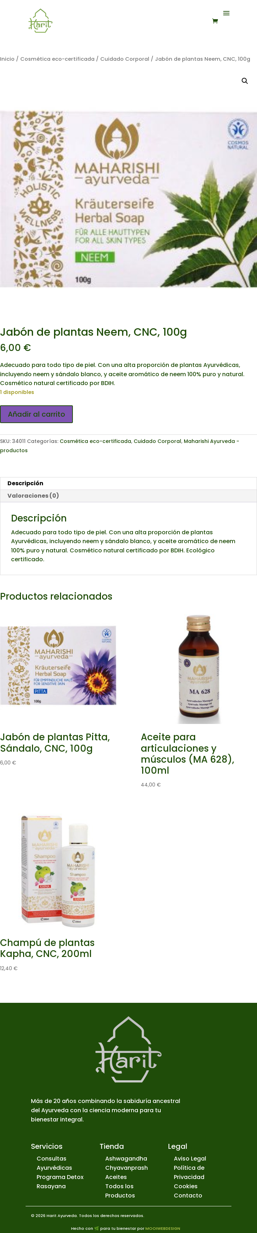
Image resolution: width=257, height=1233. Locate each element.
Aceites (116, 1177)
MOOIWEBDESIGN (162, 1228)
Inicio (7, 59)
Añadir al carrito (36, 414)
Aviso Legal (190, 1158)
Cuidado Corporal (124, 59)
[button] (245, 81)
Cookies (186, 1186)
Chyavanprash (126, 1168)
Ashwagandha (126, 1158)
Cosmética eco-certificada (57, 59)
